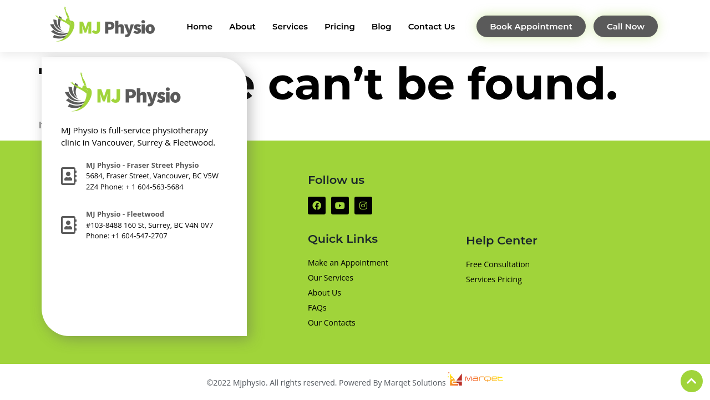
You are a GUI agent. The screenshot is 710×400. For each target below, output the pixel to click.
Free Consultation (498, 264)
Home (199, 26)
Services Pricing (494, 279)
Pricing (339, 26)
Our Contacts (332, 322)
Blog (382, 26)
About (242, 26)
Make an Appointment (348, 262)
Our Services (330, 277)
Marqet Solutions (443, 382)
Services (290, 26)
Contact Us (431, 26)
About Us (324, 292)
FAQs (317, 307)
